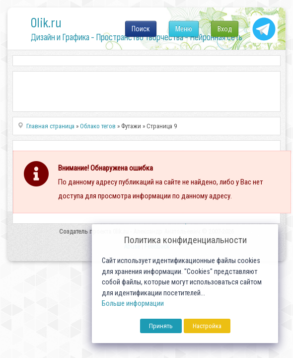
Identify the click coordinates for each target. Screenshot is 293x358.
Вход (225, 29)
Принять (161, 326)
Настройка (207, 326)
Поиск (141, 29)
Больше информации (133, 303)
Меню (183, 29)
